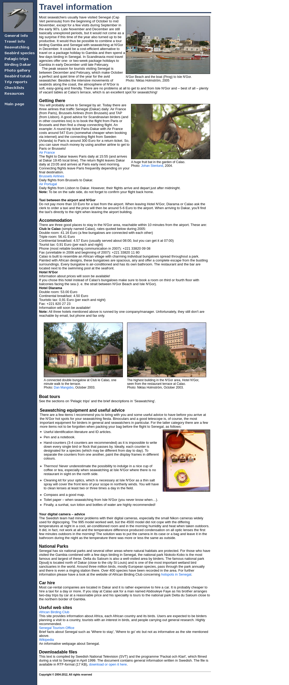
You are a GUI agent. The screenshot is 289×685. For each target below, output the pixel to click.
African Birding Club (54, 612)
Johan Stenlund (152, 166)
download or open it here (108, 664)
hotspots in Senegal (176, 574)
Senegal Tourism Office (56, 628)
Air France (47, 152)
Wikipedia (46, 640)
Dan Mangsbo (64, 387)
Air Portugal (48, 184)
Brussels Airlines (51, 176)
